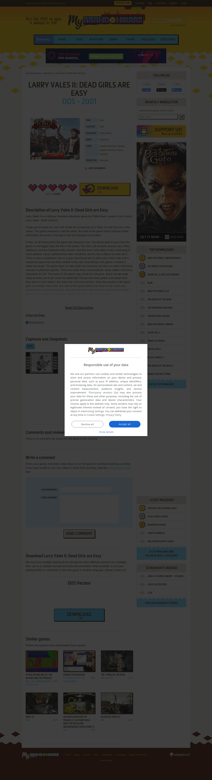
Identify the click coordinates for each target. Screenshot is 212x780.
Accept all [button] (125, 424)
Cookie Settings (96, 414)
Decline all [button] (87, 424)
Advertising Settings (92, 411)
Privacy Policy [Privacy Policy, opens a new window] (113, 414)
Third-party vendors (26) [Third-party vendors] (103, 392)
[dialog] (106, 390)
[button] (106, 432)
